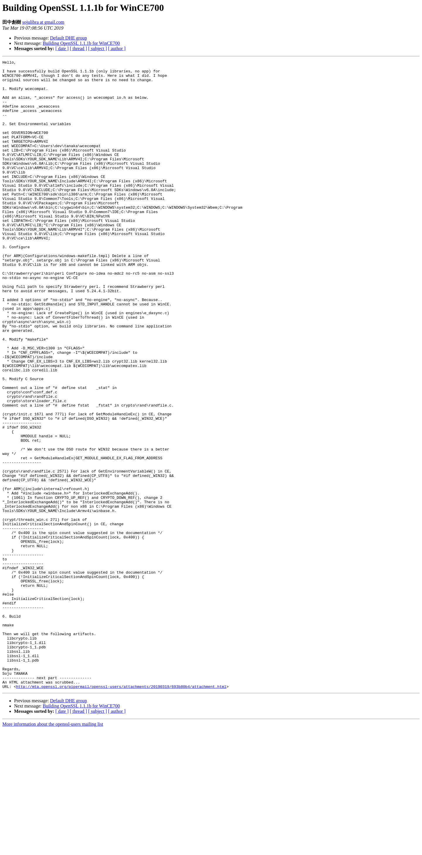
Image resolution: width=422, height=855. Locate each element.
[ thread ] (78, 48)
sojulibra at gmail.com (43, 22)
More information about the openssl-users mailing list (52, 849)
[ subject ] (97, 48)
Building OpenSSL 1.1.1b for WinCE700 (81, 43)
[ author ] (117, 48)
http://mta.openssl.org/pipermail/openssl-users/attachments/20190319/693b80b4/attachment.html (121, 812)
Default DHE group (68, 37)
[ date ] (62, 48)
